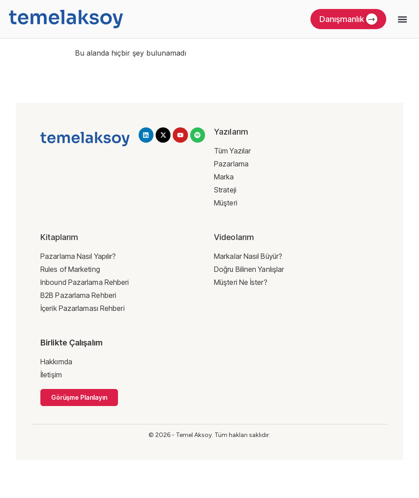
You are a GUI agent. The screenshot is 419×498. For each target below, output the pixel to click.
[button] (402, 19)
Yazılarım (231, 131)
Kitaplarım (59, 237)
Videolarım (234, 237)
